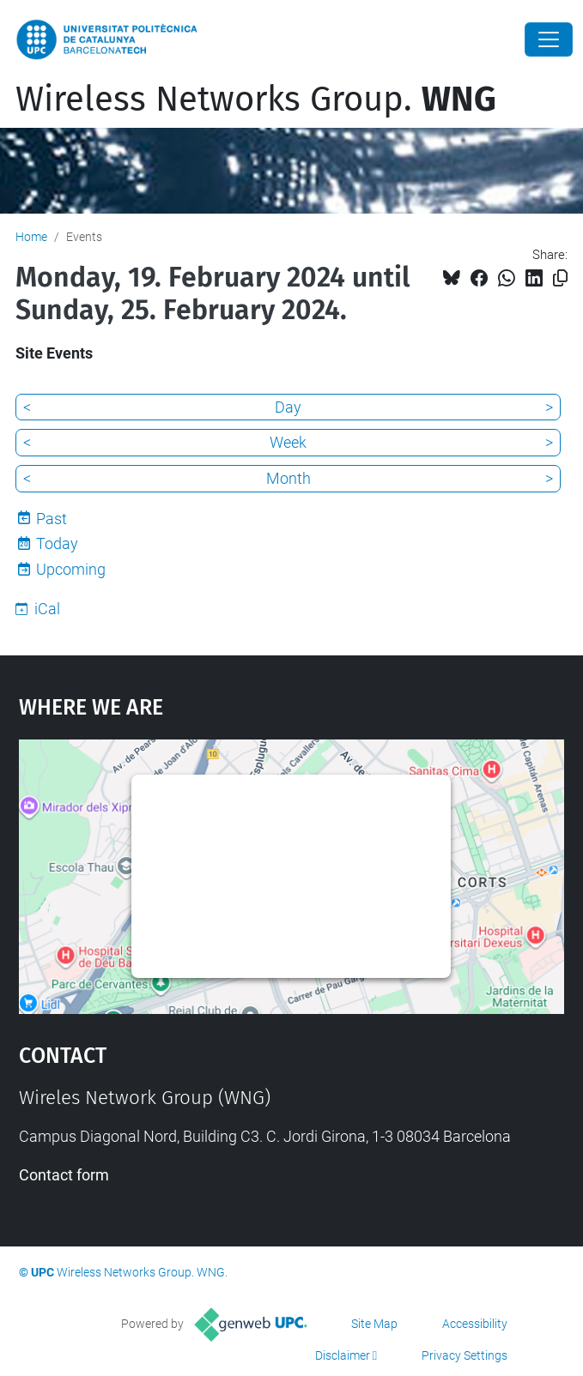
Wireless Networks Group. (255, 99)
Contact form (64, 1175)
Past (51, 519)
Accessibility (474, 1324)
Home (31, 237)
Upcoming (71, 569)
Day (288, 407)
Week (288, 442)
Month (288, 478)
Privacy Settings (464, 1355)
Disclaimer (342, 1355)
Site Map (374, 1324)
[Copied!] (560, 278)
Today (57, 543)
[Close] (549, 39)
